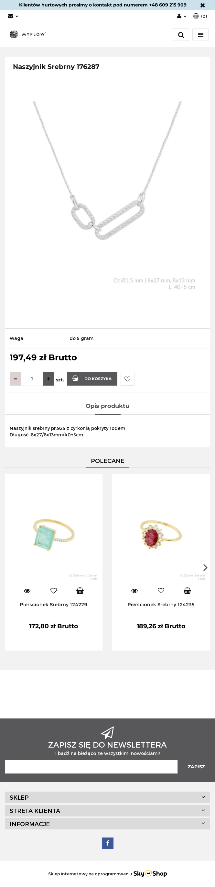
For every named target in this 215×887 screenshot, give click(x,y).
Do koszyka (92, 378)
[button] (200, 16)
